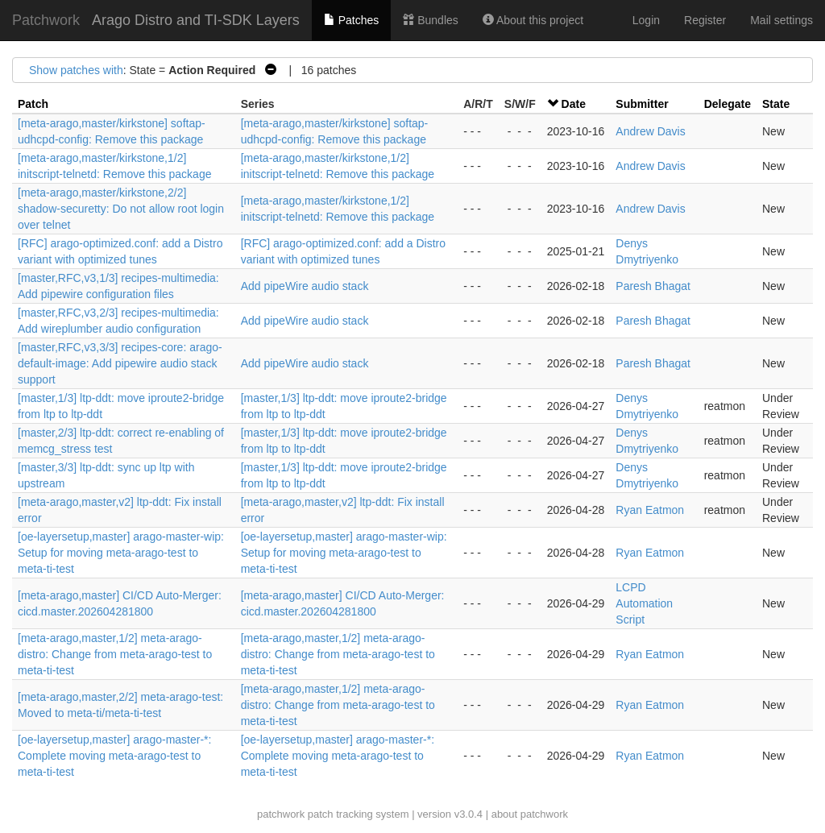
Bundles (430, 20)
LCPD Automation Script (644, 603)
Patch (33, 103)
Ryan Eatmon (650, 510)
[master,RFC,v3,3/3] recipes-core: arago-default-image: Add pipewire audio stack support (120, 363)
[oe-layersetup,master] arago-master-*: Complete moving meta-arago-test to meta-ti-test (114, 755)
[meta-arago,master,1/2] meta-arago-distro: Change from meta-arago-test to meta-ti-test (115, 654)
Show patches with (76, 70)
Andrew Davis (650, 131)
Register (705, 20)
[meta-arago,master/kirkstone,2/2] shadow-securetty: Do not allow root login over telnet (121, 208)
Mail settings (781, 20)
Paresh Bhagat (653, 286)
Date (574, 103)
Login (646, 20)
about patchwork (529, 814)
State (776, 103)
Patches (351, 20)
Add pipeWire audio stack (305, 286)
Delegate (727, 103)
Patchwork (46, 20)
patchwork (281, 814)
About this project (533, 20)
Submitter (642, 103)
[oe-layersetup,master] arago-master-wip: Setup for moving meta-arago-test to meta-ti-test (121, 552)
